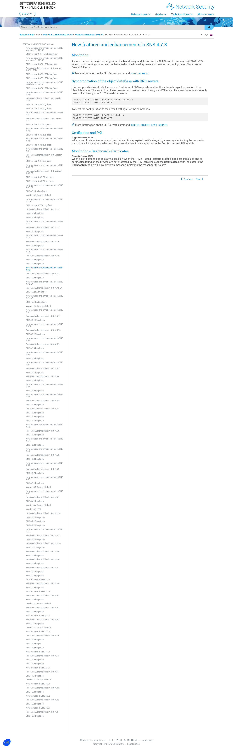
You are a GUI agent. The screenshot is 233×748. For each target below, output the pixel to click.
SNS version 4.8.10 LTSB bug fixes (41, 88)
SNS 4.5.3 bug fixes (35, 459)
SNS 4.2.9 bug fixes (35, 555)
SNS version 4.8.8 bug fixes (38, 108)
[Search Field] (116, 27)
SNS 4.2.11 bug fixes (35, 539)
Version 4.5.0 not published (38, 487)
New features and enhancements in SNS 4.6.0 (44, 425)
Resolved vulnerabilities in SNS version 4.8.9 (44, 99)
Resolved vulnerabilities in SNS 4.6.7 (42, 368)
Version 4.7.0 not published (38, 306)
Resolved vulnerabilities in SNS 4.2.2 (42, 607)
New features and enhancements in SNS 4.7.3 (44, 268)
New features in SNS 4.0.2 (38, 696)
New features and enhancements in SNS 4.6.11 (44, 311)
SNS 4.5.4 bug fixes (35, 445)
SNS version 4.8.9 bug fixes (38, 104)
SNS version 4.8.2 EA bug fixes (40, 181)
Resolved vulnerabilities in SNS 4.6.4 (42, 400)
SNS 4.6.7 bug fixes (35, 372)
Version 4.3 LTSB (33, 509)
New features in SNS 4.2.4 (38, 591)
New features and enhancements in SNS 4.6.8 (44, 353)
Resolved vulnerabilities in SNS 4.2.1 (42, 619)
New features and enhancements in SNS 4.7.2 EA (44, 283)
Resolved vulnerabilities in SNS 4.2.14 (43, 513)
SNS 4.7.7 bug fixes (35, 231)
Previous (187, 180)
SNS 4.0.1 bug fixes (35, 716)
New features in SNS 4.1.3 (38, 651)
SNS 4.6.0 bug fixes (35, 435)
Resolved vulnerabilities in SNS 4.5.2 (42, 469)
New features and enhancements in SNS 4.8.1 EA (44, 186)
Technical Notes (180, 14)
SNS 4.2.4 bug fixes (35, 599)
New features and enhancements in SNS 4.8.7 (44, 113)
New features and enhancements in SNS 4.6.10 (44, 325)
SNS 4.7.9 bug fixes (35, 213)
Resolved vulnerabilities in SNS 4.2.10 (43, 543)
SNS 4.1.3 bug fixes (35, 659)
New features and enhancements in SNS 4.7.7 (44, 222)
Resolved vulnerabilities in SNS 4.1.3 (42, 656)
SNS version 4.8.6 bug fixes (38, 135)
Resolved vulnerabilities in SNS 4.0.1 (42, 712)
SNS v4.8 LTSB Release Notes (57, 34)
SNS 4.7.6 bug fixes (35, 245)
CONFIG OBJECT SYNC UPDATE (148, 126)
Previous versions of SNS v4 (89, 34)
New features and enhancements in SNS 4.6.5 (44, 385)
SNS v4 (27, 14)
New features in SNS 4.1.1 (38, 668)
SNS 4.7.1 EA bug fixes (36, 302)
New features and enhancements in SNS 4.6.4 (44, 395)
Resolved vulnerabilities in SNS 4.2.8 (42, 559)
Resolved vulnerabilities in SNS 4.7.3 (42, 273)
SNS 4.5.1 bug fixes (35, 483)
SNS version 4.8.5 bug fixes (38, 145)
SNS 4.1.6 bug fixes (35, 639)
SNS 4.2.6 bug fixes (35, 575)
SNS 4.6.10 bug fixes (35, 334)
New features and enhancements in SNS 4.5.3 (44, 450)
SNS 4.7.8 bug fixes (35, 217)
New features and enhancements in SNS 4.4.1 (44, 492)
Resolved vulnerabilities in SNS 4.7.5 (42, 256)
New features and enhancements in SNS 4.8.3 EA (44, 166)
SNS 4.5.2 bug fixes (35, 473)
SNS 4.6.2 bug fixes (35, 416)
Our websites (147, 740)
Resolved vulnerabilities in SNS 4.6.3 (42, 408)
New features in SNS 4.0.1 (38, 708)
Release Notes (139, 14)
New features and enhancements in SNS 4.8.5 (44, 139)
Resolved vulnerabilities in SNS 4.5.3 (42, 455)
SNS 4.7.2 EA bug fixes (36, 292)
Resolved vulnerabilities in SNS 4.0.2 (42, 700)
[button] (209, 27)
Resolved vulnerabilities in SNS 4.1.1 (42, 672)
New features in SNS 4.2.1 (38, 615)
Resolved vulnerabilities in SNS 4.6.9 (42, 344)
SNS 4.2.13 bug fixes (35, 521)
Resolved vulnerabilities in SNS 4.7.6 (42, 241)
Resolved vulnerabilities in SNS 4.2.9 (42, 551)
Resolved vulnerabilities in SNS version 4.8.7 (44, 119)
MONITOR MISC (139, 73)
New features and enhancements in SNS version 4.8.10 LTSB (44, 83)
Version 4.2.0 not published (38, 627)
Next (198, 180)
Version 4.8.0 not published (38, 195)
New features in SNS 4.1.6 (38, 631)
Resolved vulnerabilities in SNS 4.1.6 (42, 635)
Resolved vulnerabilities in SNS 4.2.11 (43, 535)
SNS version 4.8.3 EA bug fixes (40, 177)
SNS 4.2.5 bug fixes (35, 587)
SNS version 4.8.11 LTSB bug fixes (41, 78)
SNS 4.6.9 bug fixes (35, 348)
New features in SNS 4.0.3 (38, 684)
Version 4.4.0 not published (38, 505)
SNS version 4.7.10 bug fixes (39, 205)
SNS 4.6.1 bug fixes (35, 420)
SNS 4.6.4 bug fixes (35, 404)
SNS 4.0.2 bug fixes (35, 704)
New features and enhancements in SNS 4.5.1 (44, 478)
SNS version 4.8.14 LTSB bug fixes (41, 54)
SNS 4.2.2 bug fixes (35, 611)
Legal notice (133, 744)
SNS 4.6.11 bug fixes (35, 320)
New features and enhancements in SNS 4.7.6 (44, 236)
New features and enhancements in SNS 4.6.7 (44, 363)
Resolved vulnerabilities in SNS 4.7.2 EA (44, 288)
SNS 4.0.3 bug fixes (35, 692)
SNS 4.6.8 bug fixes (35, 358)
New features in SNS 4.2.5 (38, 579)
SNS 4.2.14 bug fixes (35, 517)
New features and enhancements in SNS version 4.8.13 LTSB (44, 59)
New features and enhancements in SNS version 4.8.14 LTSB (44, 49)
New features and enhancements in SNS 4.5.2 (44, 464)
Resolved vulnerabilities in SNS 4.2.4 (42, 595)
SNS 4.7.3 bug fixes (35, 277)
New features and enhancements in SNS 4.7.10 (44, 200)
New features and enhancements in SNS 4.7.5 (44, 250)
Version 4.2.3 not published (38, 603)
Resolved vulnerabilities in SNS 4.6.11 (43, 316)
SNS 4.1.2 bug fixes (35, 663)
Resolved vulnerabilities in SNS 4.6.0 (42, 431)
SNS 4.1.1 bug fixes (35, 676)
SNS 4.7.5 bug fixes (35, 259)
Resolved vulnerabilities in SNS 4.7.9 (42, 209)
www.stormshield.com (92, 740)
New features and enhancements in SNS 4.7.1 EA (44, 297)
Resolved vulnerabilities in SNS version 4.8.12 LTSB (44, 69)
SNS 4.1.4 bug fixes (35, 647)
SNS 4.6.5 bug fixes (35, 390)
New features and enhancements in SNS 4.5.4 (44, 440)
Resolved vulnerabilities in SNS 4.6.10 (43, 330)
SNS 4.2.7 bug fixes (35, 571)
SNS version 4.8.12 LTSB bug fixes (41, 74)
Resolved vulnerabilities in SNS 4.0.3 (42, 688)
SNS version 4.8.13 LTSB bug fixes (41, 64)
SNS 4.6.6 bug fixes (35, 380)
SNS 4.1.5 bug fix (33, 643)
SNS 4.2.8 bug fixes (35, 563)
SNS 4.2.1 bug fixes (35, 623)
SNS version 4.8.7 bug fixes (38, 124)
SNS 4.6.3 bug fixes (35, 413)
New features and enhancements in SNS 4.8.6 (44, 129)
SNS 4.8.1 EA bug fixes (36, 191)
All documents (205, 14)
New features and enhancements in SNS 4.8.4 (44, 150)
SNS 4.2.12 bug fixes (35, 525)
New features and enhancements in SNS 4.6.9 (44, 339)
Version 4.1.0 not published (38, 679)
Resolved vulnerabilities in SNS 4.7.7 (42, 227)
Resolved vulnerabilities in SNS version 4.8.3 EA (44, 172)
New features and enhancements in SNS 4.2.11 (44, 530)
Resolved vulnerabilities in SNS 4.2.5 (42, 583)
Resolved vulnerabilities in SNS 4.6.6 (42, 376)
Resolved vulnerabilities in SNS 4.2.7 (42, 567)
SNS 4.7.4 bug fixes (35, 263)
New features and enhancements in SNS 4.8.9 (44, 93)
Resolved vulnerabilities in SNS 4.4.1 (42, 497)
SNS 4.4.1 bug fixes (35, 501)
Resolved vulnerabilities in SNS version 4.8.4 (44, 156)
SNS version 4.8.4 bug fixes (38, 161)
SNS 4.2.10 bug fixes (35, 547)
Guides (159, 14)
